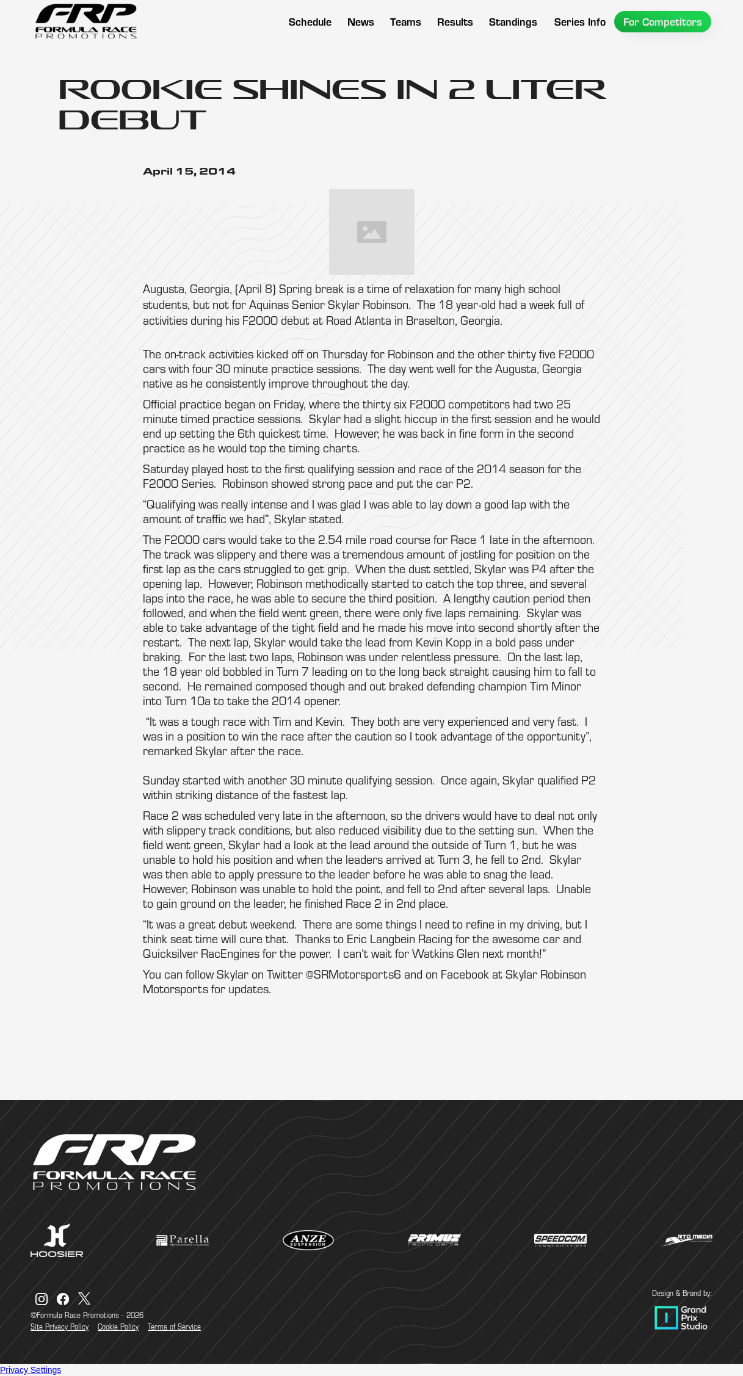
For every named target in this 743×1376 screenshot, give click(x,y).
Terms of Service (174, 1326)
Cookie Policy (118, 1326)
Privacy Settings (30, 1370)
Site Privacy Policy (60, 1326)
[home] (85, 21)
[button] (406, 21)
